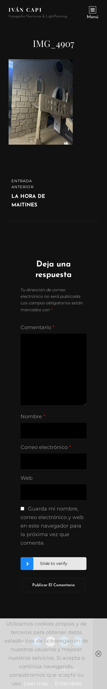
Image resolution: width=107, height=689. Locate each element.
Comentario (37, 327)
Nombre (33, 416)
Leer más (36, 683)
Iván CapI (25, 9)
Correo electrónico (46, 447)
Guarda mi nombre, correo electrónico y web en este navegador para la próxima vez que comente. (52, 526)
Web (27, 478)
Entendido (68, 683)
